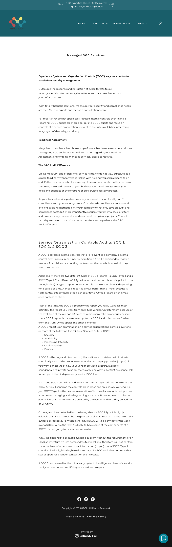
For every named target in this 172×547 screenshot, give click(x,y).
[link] (17, 22)
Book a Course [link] (75, 516)
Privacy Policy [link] (96, 516)
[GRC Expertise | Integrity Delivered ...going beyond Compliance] (86, 5)
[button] (99, 24)
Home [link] (81, 23)
